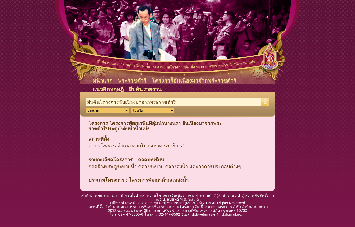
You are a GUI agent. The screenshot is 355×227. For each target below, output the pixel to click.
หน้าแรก (102, 81)
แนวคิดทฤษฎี (108, 89)
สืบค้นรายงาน (145, 89)
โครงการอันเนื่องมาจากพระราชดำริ (194, 81)
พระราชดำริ (132, 81)
